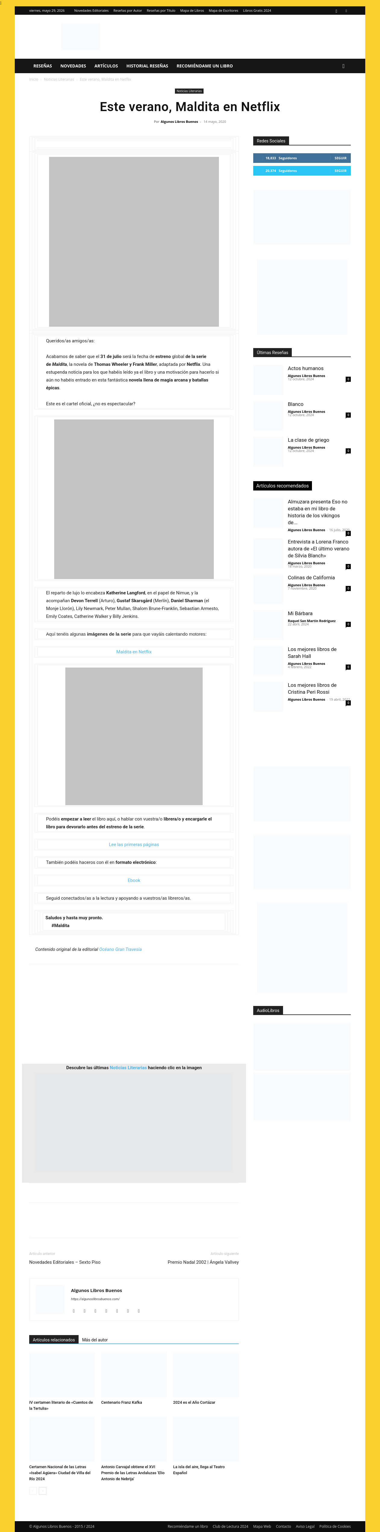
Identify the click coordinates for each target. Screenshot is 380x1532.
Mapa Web (262, 1526)
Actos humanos (306, 368)
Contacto (283, 1526)
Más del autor (95, 1339)
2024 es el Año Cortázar (194, 1402)
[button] (343, 66)
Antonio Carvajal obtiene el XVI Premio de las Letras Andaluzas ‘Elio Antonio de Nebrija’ (133, 1473)
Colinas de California (311, 577)
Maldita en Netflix (134, 652)
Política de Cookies (335, 1526)
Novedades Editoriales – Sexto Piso (65, 1262)
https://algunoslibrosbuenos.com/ (95, 1299)
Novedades (73, 66)
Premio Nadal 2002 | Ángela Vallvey (203, 1262)
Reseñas (42, 66)
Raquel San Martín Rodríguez (312, 620)
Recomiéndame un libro (205, 66)
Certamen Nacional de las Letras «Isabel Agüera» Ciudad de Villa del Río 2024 (59, 1473)
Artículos (106, 66)
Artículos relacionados (54, 1339)
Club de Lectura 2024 (230, 1526)
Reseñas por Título (161, 10)
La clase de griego (308, 440)
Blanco (296, 404)
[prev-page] (33, 1491)
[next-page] (42, 1491)
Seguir (341, 158)
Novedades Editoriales (91, 10)
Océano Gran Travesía (120, 949)
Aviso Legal (305, 1526)
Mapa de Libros (192, 10)
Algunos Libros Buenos (179, 121)
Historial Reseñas (147, 66)
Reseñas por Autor (128, 10)
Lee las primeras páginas (134, 844)
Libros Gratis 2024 (257, 10)
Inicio (33, 79)
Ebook (134, 880)
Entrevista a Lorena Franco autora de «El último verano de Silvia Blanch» (318, 549)
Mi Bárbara (300, 613)
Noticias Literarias (59, 79)
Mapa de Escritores (223, 10)
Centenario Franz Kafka (121, 1402)
